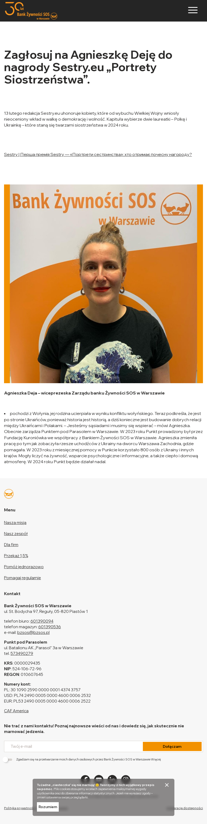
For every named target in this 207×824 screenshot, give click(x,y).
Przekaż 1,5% (16, 555)
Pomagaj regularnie (22, 577)
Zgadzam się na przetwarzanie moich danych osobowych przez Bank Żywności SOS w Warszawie (82, 759)
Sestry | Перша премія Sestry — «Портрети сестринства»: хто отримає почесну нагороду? (98, 154)
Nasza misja (15, 522)
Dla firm (11, 544)
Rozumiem (48, 807)
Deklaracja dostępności (185, 808)
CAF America (16, 710)
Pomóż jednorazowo (24, 566)
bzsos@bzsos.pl (33, 632)
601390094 (41, 621)
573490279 (22, 653)
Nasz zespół (16, 533)
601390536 (49, 626)
